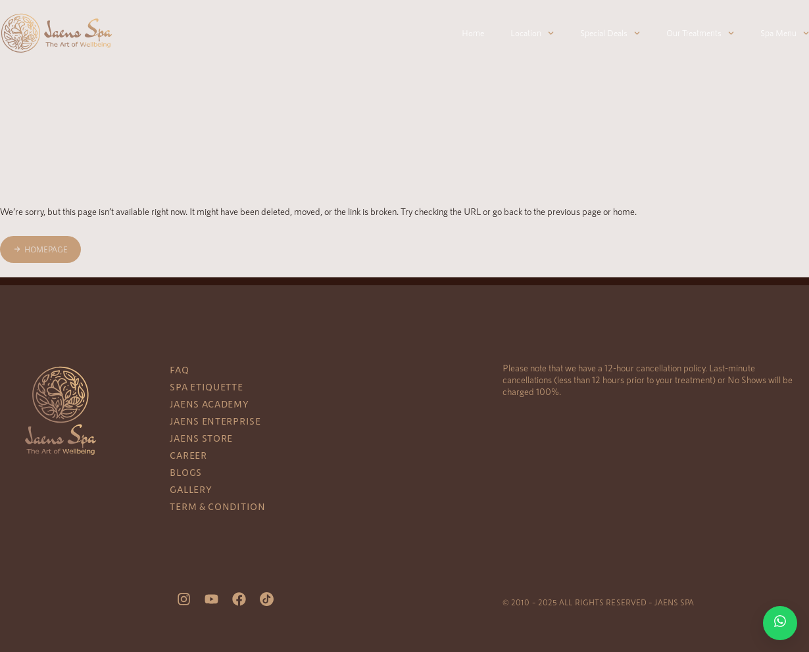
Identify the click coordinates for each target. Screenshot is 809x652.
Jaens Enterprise (215, 421)
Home (473, 33)
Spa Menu (784, 33)
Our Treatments (700, 33)
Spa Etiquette (206, 386)
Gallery (191, 489)
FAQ (179, 369)
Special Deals (610, 33)
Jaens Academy (209, 403)
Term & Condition (217, 506)
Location (532, 33)
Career (188, 455)
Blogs (186, 472)
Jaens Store (201, 438)
